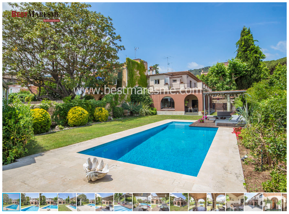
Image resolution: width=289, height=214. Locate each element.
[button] (281, 7)
